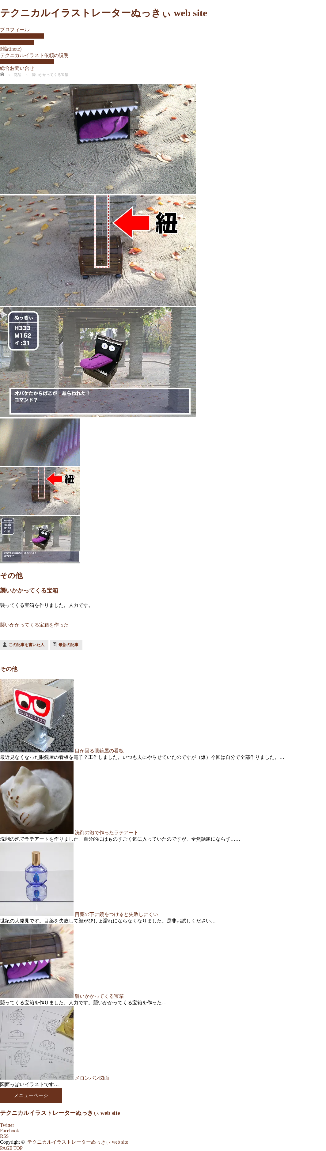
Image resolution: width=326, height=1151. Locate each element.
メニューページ (31, 1095)
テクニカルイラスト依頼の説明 (34, 55)
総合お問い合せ (17, 68)
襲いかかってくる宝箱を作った (34, 624)
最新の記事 (68, 644)
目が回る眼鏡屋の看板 (99, 750)
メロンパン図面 (92, 1078)
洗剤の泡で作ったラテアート (106, 832)
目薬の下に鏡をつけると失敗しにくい (116, 914)
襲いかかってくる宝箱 (99, 996)
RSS (4, 1136)
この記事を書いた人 (26, 644)
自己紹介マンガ (17, 42)
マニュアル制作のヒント (27, 61)
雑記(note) (10, 48)
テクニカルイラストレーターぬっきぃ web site (103, 12)
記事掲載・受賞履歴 (22, 36)
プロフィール (14, 29)
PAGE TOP (11, 1148)
